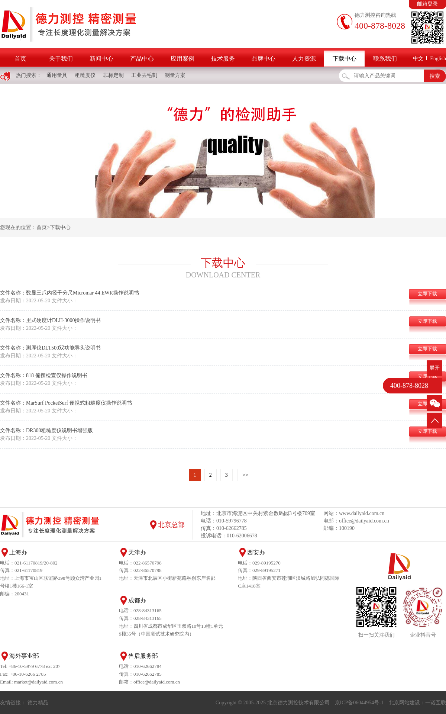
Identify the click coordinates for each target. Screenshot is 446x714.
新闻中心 (101, 58)
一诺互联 (435, 702)
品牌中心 (263, 58)
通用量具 (56, 75)
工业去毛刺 (144, 75)
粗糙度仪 (85, 75)
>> (245, 475)
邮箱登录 (427, 4)
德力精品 (38, 702)
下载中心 (344, 58)
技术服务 (223, 58)
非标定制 (113, 75)
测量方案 (175, 75)
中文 (418, 58)
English (438, 58)
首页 (20, 58)
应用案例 (182, 58)
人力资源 (304, 58)
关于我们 (61, 58)
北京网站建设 (404, 702)
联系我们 (385, 58)
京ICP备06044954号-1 (359, 702)
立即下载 (427, 293)
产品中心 (142, 58)
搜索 (435, 76)
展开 (434, 368)
